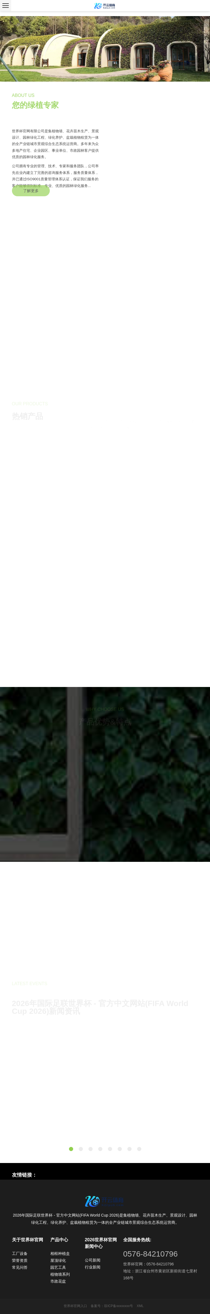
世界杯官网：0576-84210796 (148, 1264)
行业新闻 (92, 1267)
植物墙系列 (60, 1274)
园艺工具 (58, 1267)
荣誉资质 (20, 1260)
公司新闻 (92, 1260)
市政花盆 (58, 1281)
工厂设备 (20, 1253)
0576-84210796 (150, 1254)
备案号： (97, 1306)
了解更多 (31, 196)
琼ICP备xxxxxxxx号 (118, 1306)
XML (140, 1306)
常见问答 (20, 1267)
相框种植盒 (60, 1253)
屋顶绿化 (58, 1260)
